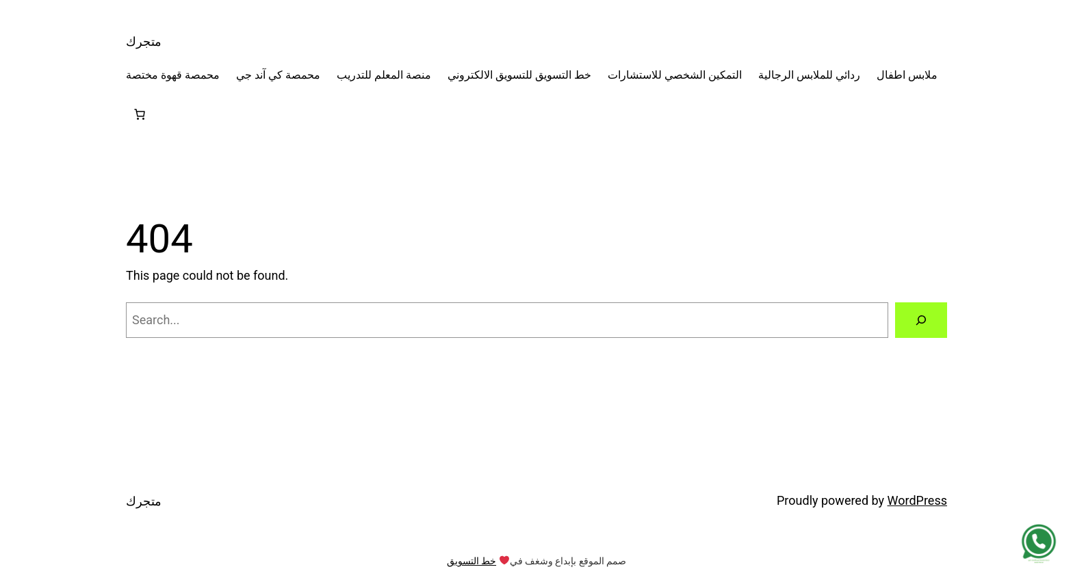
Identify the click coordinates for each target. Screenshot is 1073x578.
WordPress (917, 500)
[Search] (921, 320)
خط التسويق (471, 560)
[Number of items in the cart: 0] (139, 114)
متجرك (143, 41)
